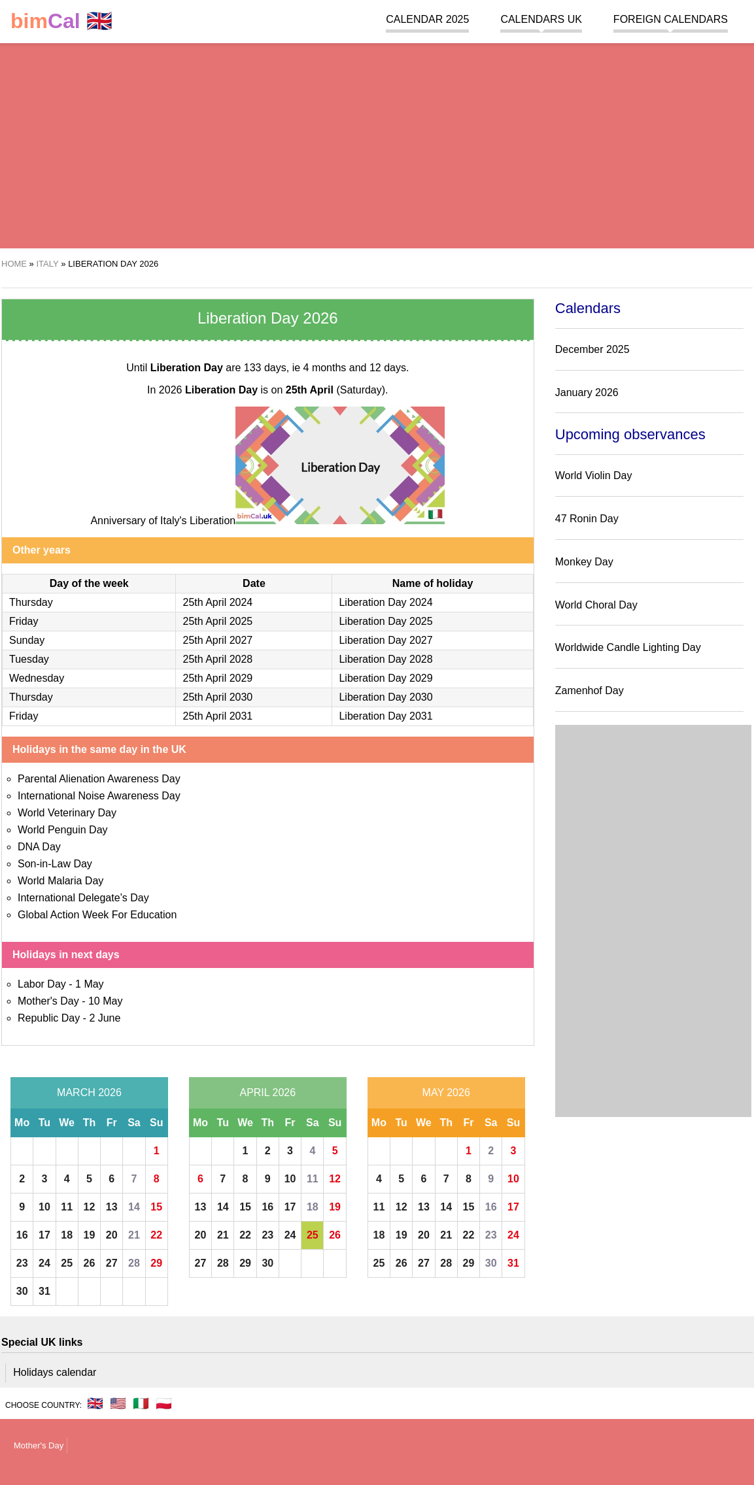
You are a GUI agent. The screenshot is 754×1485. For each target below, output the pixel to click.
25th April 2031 (217, 716)
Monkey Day (584, 561)
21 (134, 1235)
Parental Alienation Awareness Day (99, 778)
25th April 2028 (217, 659)
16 (22, 1235)
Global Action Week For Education (97, 914)
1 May (89, 984)
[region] (377, 143)
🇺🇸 (118, 1403)
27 (112, 1263)
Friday (23, 621)
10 (44, 1206)
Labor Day (42, 984)
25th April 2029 (217, 678)
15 (156, 1206)
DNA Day (39, 846)
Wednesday (36, 678)
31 (44, 1291)
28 (134, 1263)
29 (156, 1263)
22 (156, 1235)
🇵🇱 (164, 1403)
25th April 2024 (217, 602)
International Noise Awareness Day (99, 795)
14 (134, 1206)
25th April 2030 (217, 697)
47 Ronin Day (587, 518)
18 (67, 1235)
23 (22, 1263)
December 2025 (592, 349)
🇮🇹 (141, 1403)
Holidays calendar (54, 1372)
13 (112, 1206)
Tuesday (29, 659)
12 (89, 1206)
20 (112, 1235)
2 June (104, 1018)
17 (44, 1235)
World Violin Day (593, 475)
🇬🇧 (61, 21)
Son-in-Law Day (55, 863)
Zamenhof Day (589, 690)
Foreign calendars (670, 19)
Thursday (31, 602)
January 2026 (587, 392)
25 (67, 1263)
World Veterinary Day (67, 812)
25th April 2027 (217, 640)
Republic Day (49, 1018)
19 (89, 1235)
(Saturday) (335, 389)
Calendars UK (540, 19)
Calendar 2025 (427, 19)
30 (22, 1291)
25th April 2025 (217, 621)
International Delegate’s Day (83, 897)
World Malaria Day (60, 880)
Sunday (26, 640)
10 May (105, 1001)
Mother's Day (48, 1001)
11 (67, 1206)
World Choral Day (596, 604)
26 (89, 1263)
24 (44, 1263)
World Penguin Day (63, 829)
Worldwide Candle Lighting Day (628, 647)
